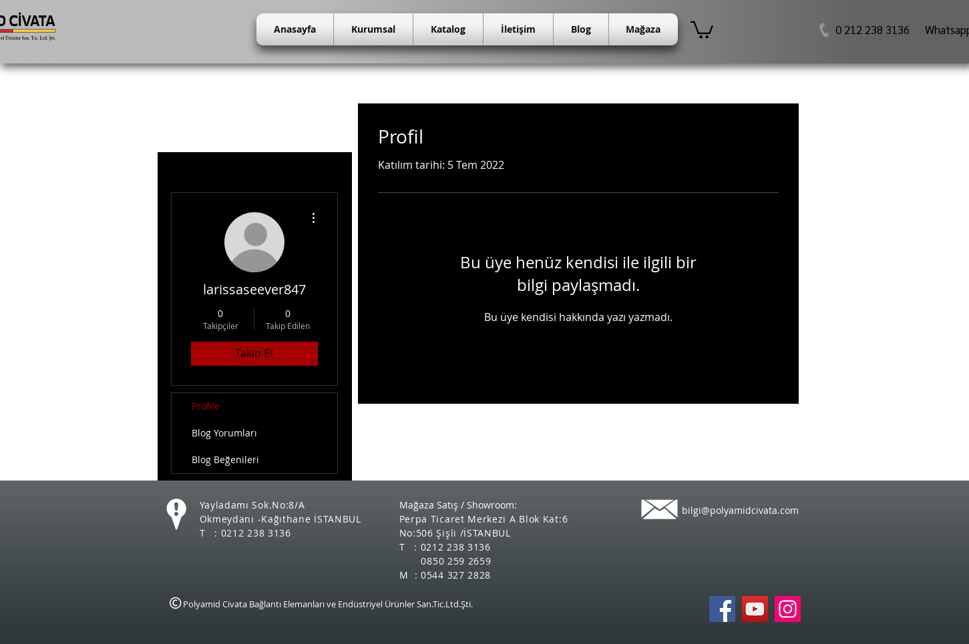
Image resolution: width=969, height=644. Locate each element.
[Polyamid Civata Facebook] (722, 609)
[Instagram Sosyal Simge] (788, 609)
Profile (206, 406)
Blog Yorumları (224, 432)
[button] (702, 29)
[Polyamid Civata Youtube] (755, 609)
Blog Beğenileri (225, 459)
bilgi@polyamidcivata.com (740, 510)
